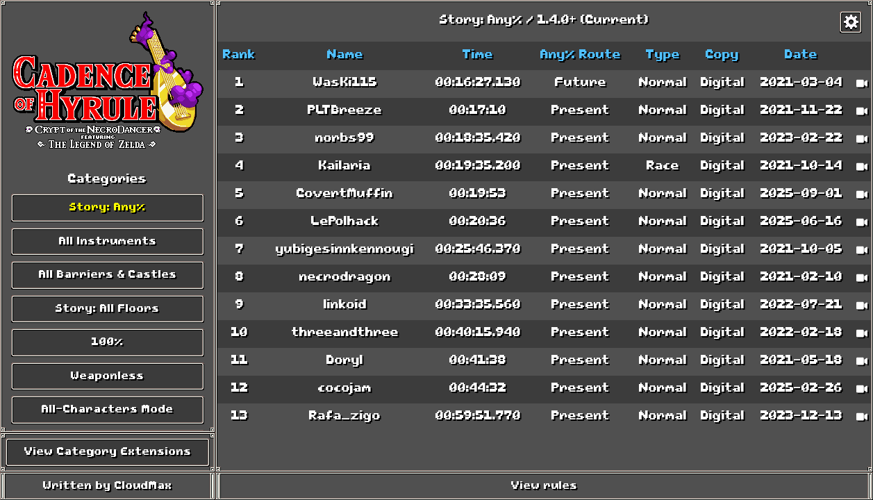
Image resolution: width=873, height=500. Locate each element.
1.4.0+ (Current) (593, 20)
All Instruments (108, 242)
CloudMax (143, 486)
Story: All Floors (108, 309)
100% (108, 342)
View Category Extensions (108, 452)
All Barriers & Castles (108, 275)
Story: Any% (107, 207)
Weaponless (107, 376)
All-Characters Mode (108, 410)
